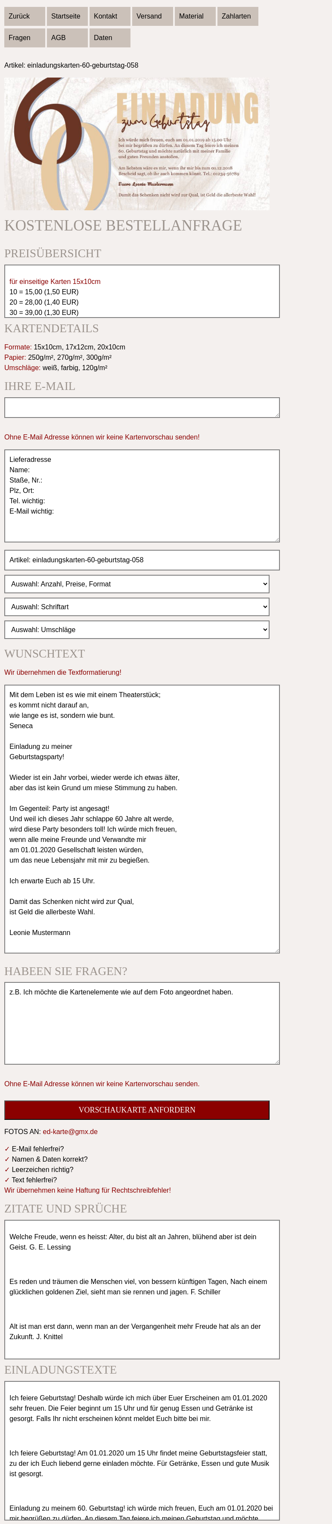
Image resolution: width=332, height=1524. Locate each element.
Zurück (19, 16)
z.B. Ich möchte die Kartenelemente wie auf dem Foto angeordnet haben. (142, 1023)
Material (191, 16)
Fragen (20, 37)
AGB (58, 37)
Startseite (66, 16)
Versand (149, 16)
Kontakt (105, 16)
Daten (103, 37)
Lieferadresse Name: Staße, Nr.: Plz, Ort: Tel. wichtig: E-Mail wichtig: (142, 495)
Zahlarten (236, 16)
